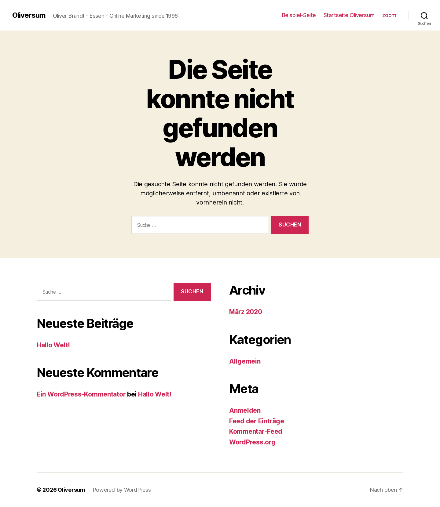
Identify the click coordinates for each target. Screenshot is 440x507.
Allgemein (245, 361)
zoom (389, 15)
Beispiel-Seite (299, 15)
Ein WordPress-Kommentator (81, 394)
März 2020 (245, 312)
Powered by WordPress (122, 490)
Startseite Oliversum (349, 15)
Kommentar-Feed (255, 431)
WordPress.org (252, 442)
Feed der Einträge (256, 421)
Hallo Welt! (53, 345)
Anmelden (245, 410)
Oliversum (29, 15)
